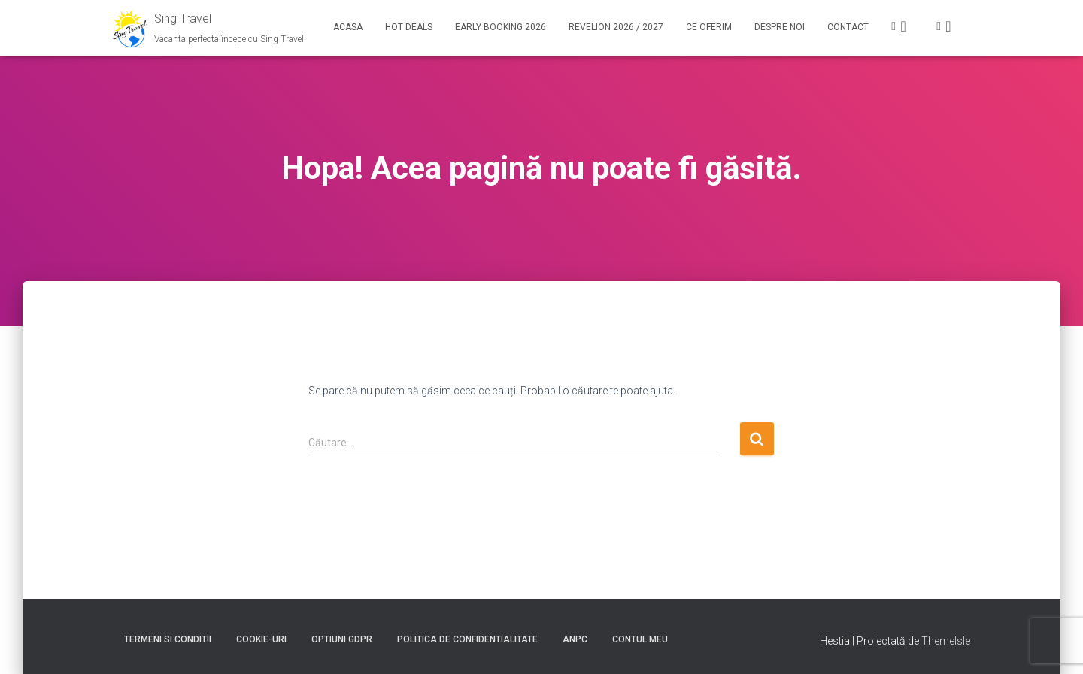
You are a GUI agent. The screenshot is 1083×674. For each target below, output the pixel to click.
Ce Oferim (709, 27)
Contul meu (640, 639)
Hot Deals (408, 27)
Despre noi (779, 27)
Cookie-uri (261, 639)
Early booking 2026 (500, 27)
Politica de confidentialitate (467, 639)
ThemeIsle (945, 641)
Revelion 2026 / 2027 (616, 27)
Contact (848, 27)
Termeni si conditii (167, 639)
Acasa (348, 27)
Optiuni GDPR (341, 639)
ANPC (575, 639)
